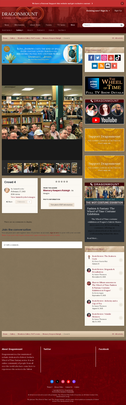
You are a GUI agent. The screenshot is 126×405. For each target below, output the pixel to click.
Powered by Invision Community (63, 392)
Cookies (76, 387)
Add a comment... (11, 245)
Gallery (19, 30)
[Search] (94, 25)
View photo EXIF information (61, 205)
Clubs (51, 30)
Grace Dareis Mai (100, 261)
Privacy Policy (58, 387)
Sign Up (118, 10)
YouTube (61, 30)
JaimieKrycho (18, 189)
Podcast (40, 30)
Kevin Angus (99, 293)
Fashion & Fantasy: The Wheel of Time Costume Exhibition (101, 211)
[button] (4, 168)
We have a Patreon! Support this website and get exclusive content (61, 3)
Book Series (7, 30)
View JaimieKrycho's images (23, 197)
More (73, 25)
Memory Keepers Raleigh (56, 190)
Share (9, 202)
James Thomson (100, 275)
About (30, 30)
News (7, 25)
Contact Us (68, 387)
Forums (49, 25)
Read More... (92, 238)
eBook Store (35, 25)
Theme (49, 387)
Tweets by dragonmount (54, 353)
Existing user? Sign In (98, 10)
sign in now (54, 233)
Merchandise (19, 25)
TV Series (61, 25)
